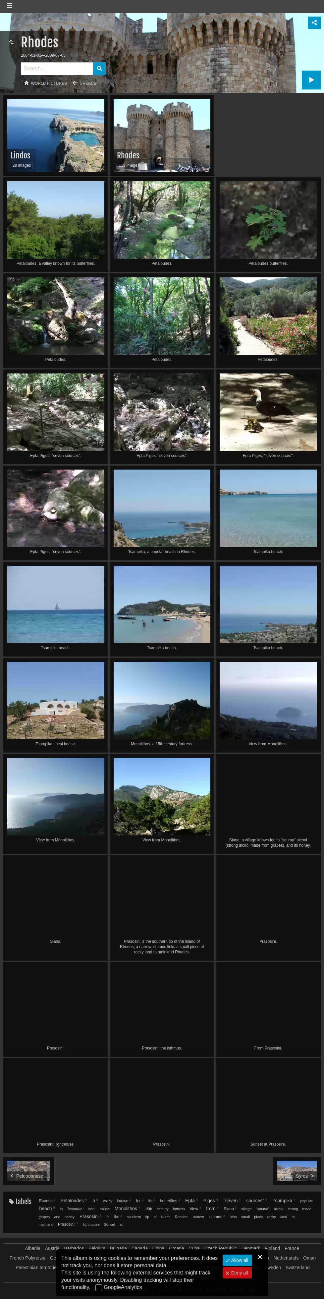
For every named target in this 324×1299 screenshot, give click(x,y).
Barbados (74, 1248)
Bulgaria (118, 1248)
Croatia (176, 1248)
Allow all (239, 1260)
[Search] (57, 68)
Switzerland (297, 1267)
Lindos (20, 155)
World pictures (49, 83)
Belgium (96, 1248)
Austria (52, 1248)
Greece (88, 83)
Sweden (272, 1267)
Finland (272, 1248)
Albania (32, 1248)
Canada (140, 1248)
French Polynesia (27, 1258)
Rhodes (128, 155)
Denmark (251, 1248)
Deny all (239, 1272)
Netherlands (286, 1258)
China (158, 1248)
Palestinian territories (37, 1267)
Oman (309, 1258)
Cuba (194, 1248)
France (292, 1248)
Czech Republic (220, 1248)
